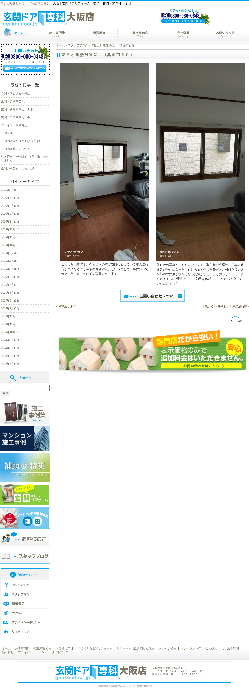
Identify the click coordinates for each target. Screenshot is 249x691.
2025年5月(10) (10, 276)
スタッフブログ (78, 45)
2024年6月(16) (10, 363)
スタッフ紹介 (167, 648)
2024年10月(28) (10, 332)
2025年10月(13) (10, 245)
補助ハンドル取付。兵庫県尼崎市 (225, 306)
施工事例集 (22, 648)
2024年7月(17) (10, 355)
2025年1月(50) (10, 308)
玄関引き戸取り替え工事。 (18, 109)
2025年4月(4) (9, 284)
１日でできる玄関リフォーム (93, 648)
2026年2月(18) (10, 213)
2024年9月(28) (10, 340)
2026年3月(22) (10, 205)
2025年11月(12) (10, 237)
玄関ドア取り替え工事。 (17, 117)
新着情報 (8, 652)
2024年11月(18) (10, 324)
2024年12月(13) (10, 316)
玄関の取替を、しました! (17, 168)
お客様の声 (63, 648)
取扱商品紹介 (42, 648)
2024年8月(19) (10, 348)
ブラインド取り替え (14, 125)
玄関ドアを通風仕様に (15, 93)
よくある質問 (230, 648)
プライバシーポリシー (32, 652)
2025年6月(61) (10, 269)
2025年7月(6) (9, 261)
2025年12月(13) (10, 229)
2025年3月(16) (10, 292)
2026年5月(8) (9, 190)
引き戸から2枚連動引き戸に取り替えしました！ (25, 158)
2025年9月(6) (9, 253)
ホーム (60, 45)
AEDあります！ (68, 306)
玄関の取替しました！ (15, 148)
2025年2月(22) (10, 300)
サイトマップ (60, 652)
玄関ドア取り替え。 (14, 101)
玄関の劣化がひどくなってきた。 (23, 141)
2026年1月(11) (10, 221)
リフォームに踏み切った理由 (136, 648)
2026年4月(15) (10, 198)
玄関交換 (7, 133)
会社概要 (211, 648)
